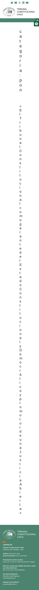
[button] (36, 23)
